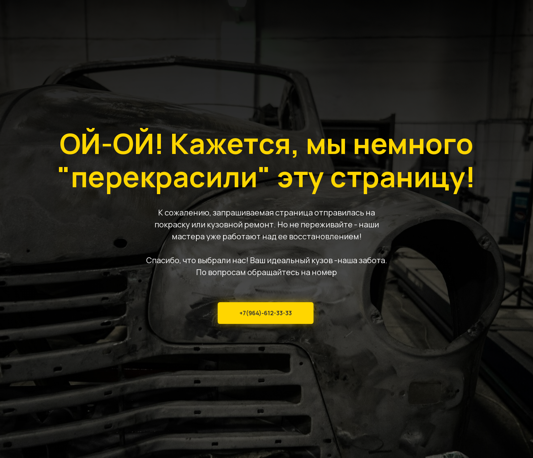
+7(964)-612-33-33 (265, 313)
